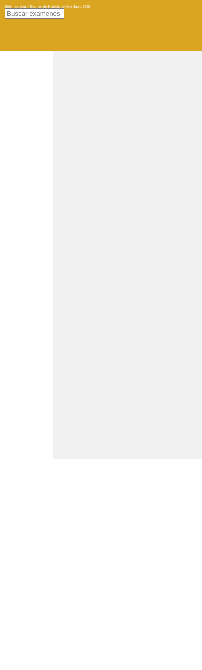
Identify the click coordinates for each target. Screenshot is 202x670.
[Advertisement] (101, 152)
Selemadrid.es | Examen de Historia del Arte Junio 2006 (47, 6)
